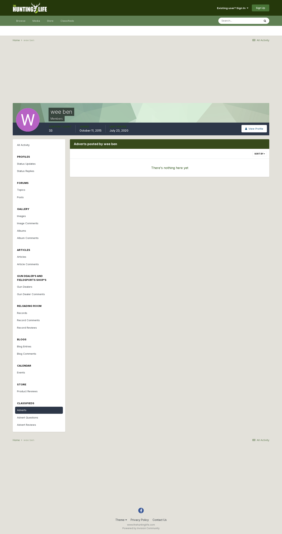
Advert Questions (27, 417)
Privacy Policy (140, 519)
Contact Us (160, 519)
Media (36, 20)
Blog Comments (26, 353)
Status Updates (26, 163)
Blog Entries (24, 346)
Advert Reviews (26, 424)
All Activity (23, 144)
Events (21, 372)
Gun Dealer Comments (31, 294)
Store (50, 20)
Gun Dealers (24, 286)
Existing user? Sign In (232, 8)
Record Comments (28, 320)
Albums (21, 230)
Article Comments (28, 264)
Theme (121, 519)
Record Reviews (27, 327)
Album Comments (28, 237)
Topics (21, 189)
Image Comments (27, 223)
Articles (21, 256)
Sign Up (260, 7)
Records (22, 312)
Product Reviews (27, 391)
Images (21, 216)
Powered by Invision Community (141, 528)
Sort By (259, 154)
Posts (20, 197)
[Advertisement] (141, 75)
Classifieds (67, 20)
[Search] (239, 21)
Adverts (21, 410)
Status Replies (25, 171)
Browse (20, 20)
